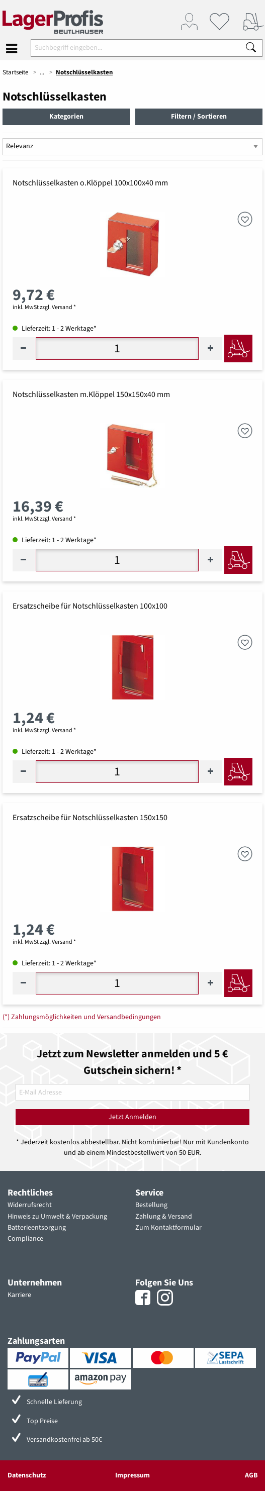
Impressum (132, 1475)
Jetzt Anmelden (132, 1117)
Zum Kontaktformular (168, 1228)
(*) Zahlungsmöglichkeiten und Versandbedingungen (82, 1017)
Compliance (25, 1239)
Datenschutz (27, 1475)
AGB (251, 1475)
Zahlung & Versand (163, 1217)
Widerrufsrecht (30, 1205)
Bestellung (151, 1205)
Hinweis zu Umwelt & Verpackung (57, 1217)
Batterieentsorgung (37, 1228)
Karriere (19, 1295)
